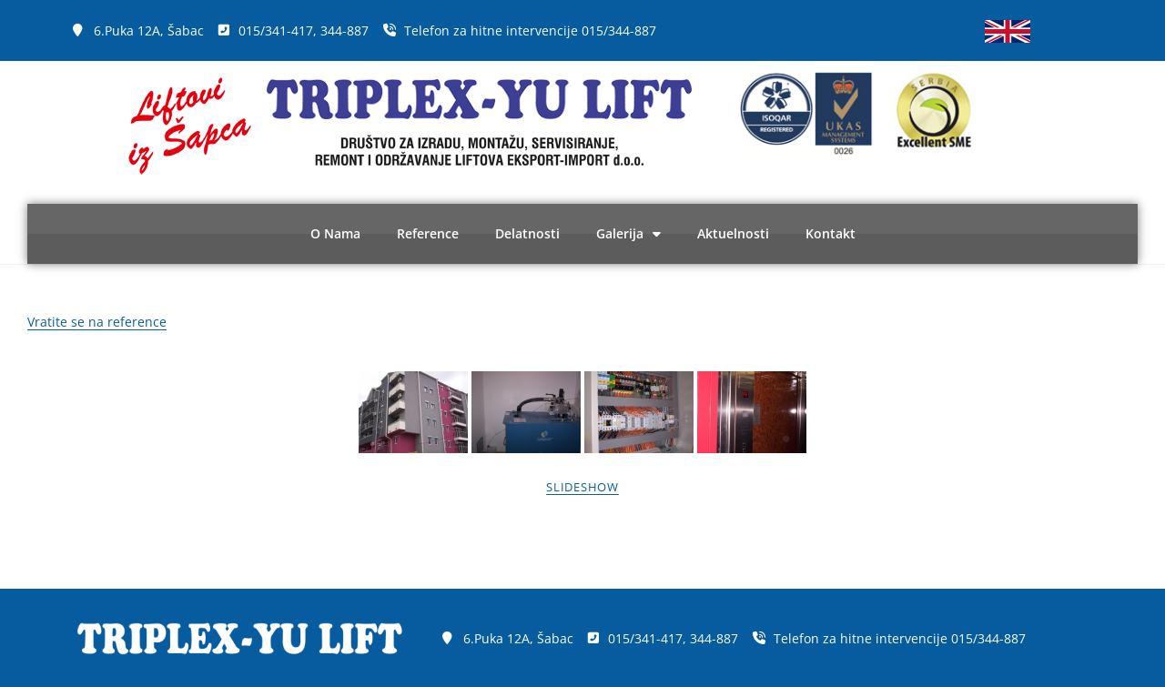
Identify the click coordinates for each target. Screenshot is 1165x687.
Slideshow (582, 487)
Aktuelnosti (733, 233)
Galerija (628, 233)
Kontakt (830, 233)
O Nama (335, 233)
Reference (428, 233)
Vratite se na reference (97, 321)
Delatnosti (527, 233)
